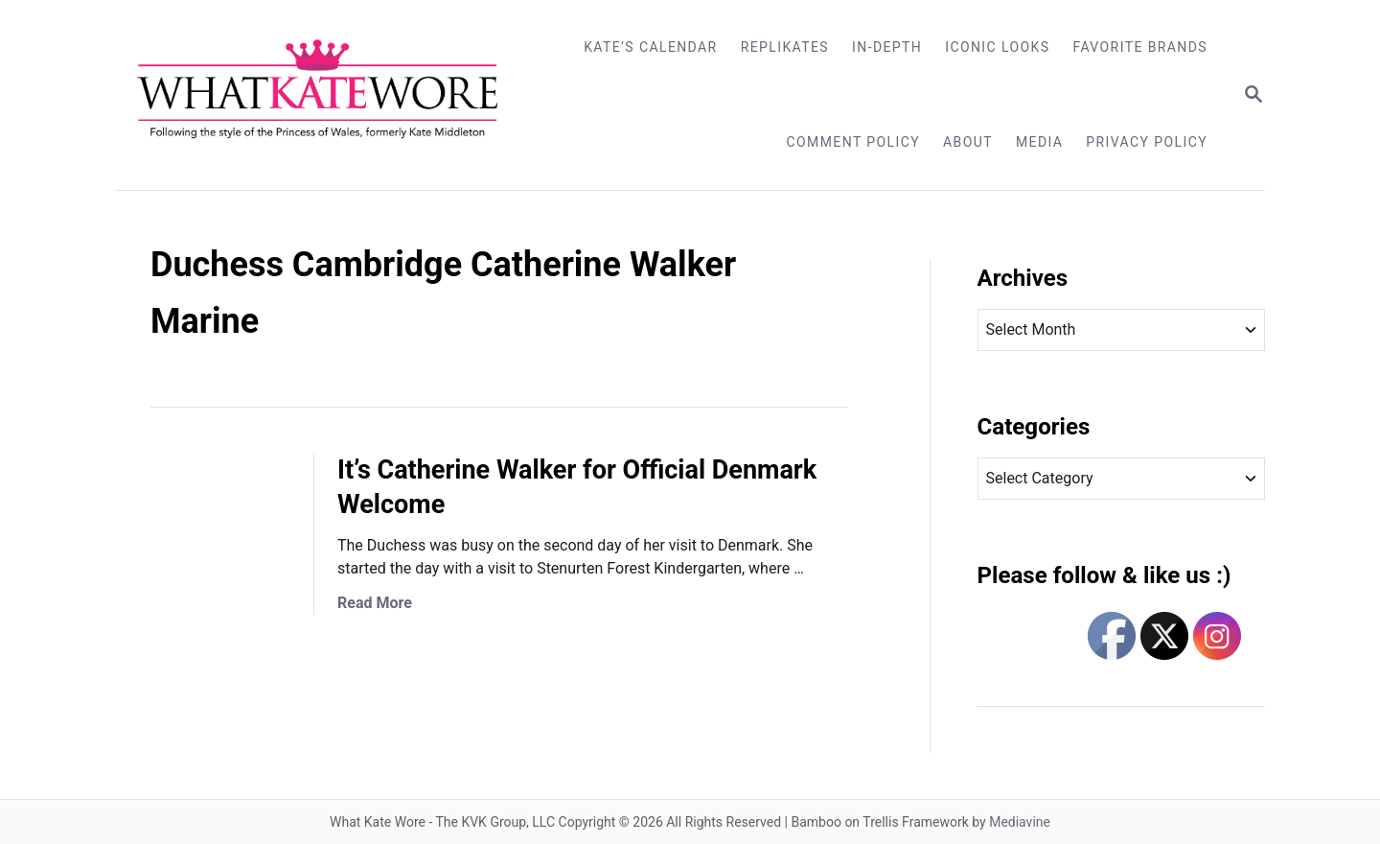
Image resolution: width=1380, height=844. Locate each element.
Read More (374, 603)
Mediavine (1019, 822)
